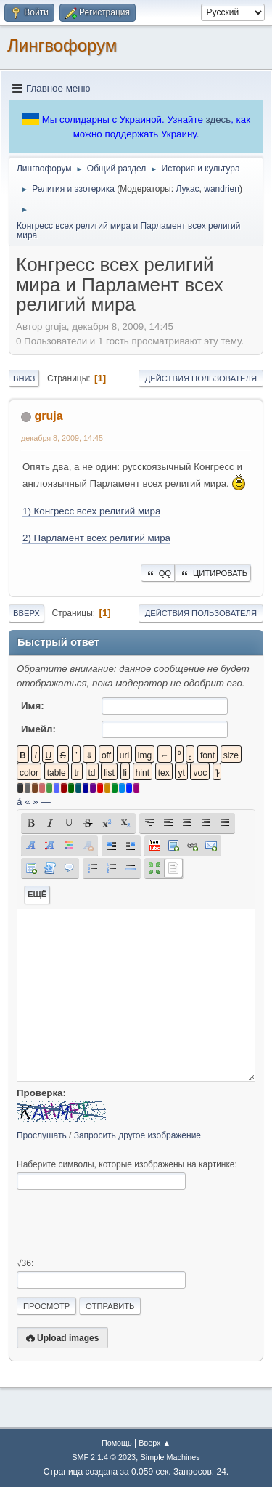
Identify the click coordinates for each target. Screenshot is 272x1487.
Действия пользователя (201, 378)
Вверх (26, 613)
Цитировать (212, 573)
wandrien (221, 189)
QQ (157, 573)
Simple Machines (170, 1457)
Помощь (117, 1442)
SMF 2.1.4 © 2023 (104, 1457)
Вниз (24, 378)
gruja (48, 416)
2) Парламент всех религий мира (96, 537)
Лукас (187, 189)
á (19, 801)
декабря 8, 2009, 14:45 (62, 438)
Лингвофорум (62, 45)
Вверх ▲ (154, 1442)
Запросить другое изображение (137, 1135)
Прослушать (42, 1135)
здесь (218, 119)
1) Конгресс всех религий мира (91, 511)
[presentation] (127, 1224)
